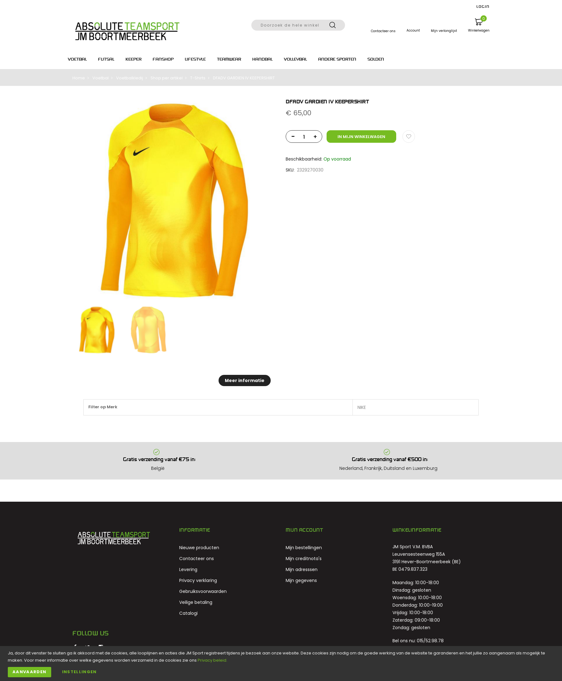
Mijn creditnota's (304, 558)
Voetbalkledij (129, 78)
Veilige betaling (195, 602)
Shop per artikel (166, 78)
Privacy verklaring (198, 580)
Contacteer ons (196, 558)
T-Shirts (197, 78)
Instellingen (79, 672)
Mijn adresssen (302, 569)
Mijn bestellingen (304, 547)
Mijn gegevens (301, 580)
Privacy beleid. (212, 660)
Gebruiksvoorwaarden (203, 591)
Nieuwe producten (199, 547)
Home (78, 78)
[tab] (245, 380)
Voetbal (100, 78)
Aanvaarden (29, 672)
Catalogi (188, 613)
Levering (188, 569)
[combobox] (298, 25)
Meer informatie (244, 380)
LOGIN (483, 6)
